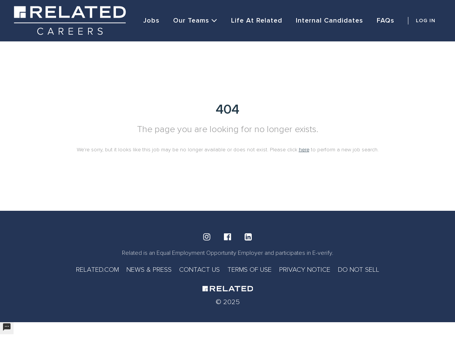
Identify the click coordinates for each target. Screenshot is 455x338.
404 (227, 109)
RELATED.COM (97, 269)
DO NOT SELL (358, 269)
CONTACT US (199, 269)
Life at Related (256, 20)
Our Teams (195, 20)
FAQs (385, 20)
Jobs (151, 20)
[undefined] (7, 328)
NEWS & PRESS (149, 269)
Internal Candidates (329, 20)
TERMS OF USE (249, 269)
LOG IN (425, 20)
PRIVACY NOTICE (304, 269)
